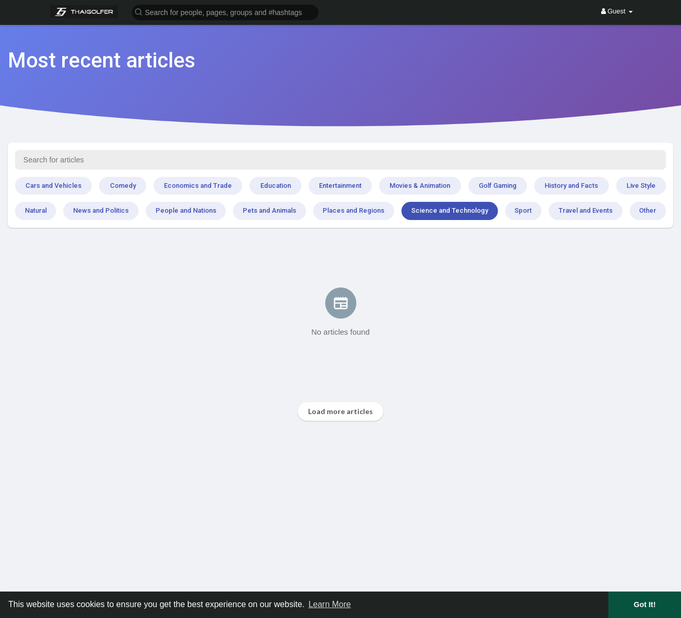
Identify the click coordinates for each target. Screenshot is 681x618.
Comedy (123, 185)
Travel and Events (586, 210)
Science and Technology (449, 210)
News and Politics (101, 210)
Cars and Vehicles (53, 185)
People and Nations (186, 210)
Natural (36, 210)
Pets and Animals (269, 210)
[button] (225, 11)
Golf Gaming (498, 185)
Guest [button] (617, 11)
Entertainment (340, 185)
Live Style (641, 185)
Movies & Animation (420, 185)
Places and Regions (353, 210)
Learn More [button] (330, 604)
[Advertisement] (319, 503)
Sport (523, 210)
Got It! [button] (645, 604)
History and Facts (571, 185)
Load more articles (340, 411)
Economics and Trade (198, 185)
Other (647, 210)
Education (275, 185)
